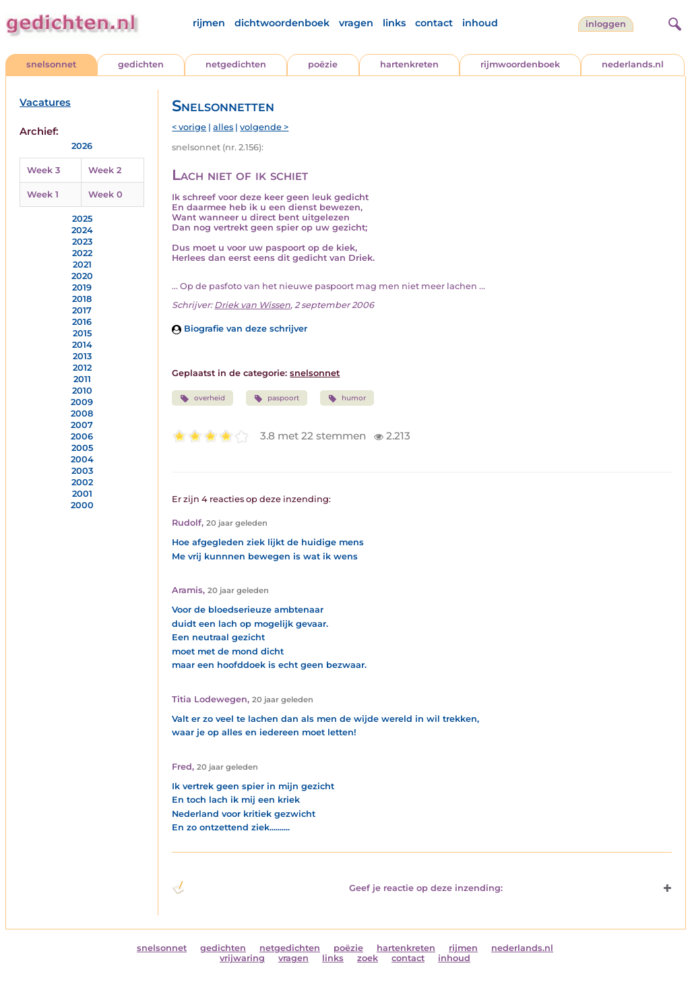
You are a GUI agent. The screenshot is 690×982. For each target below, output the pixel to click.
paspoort (276, 398)
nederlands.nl (633, 64)
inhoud (480, 23)
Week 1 (43, 194)
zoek (367, 958)
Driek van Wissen (252, 305)
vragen (356, 23)
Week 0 (105, 194)
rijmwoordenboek (520, 64)
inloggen (606, 24)
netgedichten (236, 64)
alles (223, 127)
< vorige (189, 127)
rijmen (209, 23)
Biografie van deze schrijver (239, 329)
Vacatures (45, 102)
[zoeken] (673, 22)
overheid (202, 398)
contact (434, 23)
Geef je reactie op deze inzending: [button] (337, 887)
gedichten (141, 64)
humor (347, 398)
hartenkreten (409, 64)
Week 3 (43, 170)
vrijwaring (242, 958)
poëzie (323, 64)
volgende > (264, 127)
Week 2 (104, 170)
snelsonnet (51, 64)
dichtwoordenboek (282, 23)
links (394, 23)
